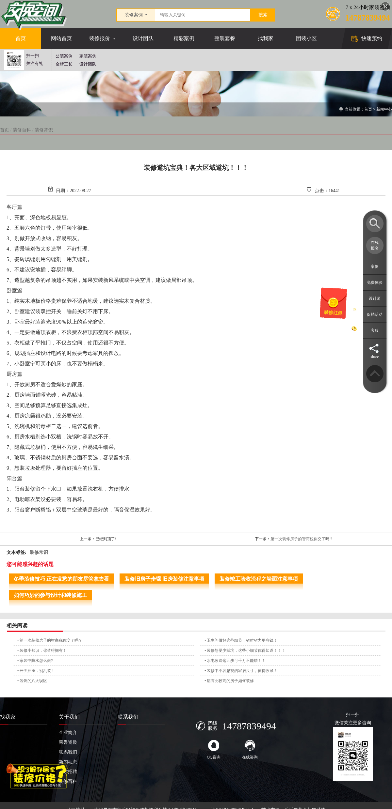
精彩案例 (183, 38)
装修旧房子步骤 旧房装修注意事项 (164, 579)
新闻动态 (68, 761)
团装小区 (306, 38)
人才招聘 (68, 771)
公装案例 (64, 55)
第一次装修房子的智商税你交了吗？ (301, 539)
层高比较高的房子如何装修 (230, 681)
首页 (20, 38)
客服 (375, 330)
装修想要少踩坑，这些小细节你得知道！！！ (246, 650)
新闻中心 (384, 109)
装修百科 (22, 130)
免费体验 (375, 282)
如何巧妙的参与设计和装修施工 (50, 595)
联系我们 (68, 752)
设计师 (375, 298)
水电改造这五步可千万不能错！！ (236, 660)
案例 (375, 266)
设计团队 (143, 38)
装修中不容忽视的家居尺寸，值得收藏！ (242, 670)
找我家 (265, 38)
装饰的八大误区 (33, 681)
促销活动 (375, 314)
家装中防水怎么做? (36, 660)
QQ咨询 (213, 749)
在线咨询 (250, 749)
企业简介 (68, 732)
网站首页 (61, 38)
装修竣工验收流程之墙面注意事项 (259, 579)
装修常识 (44, 130)
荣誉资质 (68, 742)
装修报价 (99, 38)
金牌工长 (64, 64)
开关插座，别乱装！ (37, 670)
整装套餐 (224, 38)
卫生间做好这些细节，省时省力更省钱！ (242, 640)
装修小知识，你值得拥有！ (43, 650)
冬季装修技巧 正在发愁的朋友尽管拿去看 (61, 579)
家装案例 (87, 55)
